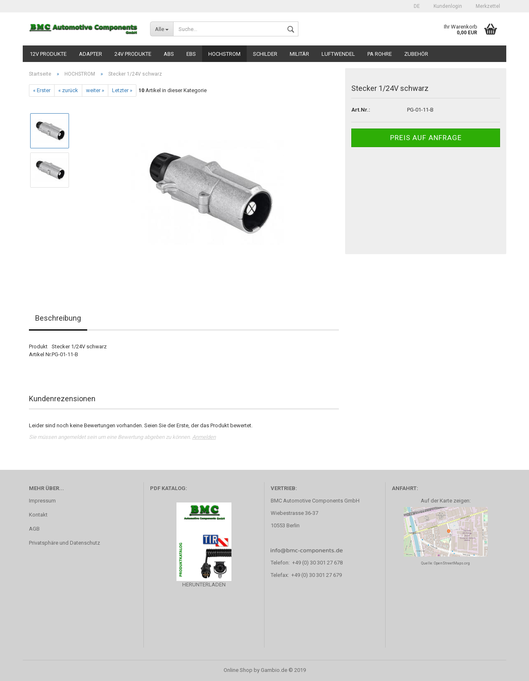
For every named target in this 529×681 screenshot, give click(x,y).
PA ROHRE (379, 54)
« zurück (68, 90)
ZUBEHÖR (416, 54)
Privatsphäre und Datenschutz (64, 543)
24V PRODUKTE (132, 54)
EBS (191, 54)
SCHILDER (265, 54)
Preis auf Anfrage (426, 137)
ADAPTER (90, 54)
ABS (169, 54)
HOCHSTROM (224, 54)
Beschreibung (58, 318)
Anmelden (204, 437)
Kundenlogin (447, 6)
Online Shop (238, 670)
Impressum (42, 501)
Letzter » (122, 90)
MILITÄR (299, 54)
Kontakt (38, 515)
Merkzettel (487, 6)
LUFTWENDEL (338, 54)
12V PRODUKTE (48, 54)
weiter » (95, 90)
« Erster (41, 90)
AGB (34, 529)
